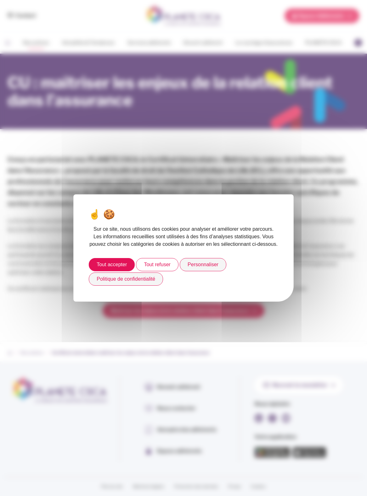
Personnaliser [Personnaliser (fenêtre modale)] (203, 264)
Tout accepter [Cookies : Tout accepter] (112, 264)
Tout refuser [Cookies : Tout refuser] (157, 264)
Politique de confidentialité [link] (126, 279)
